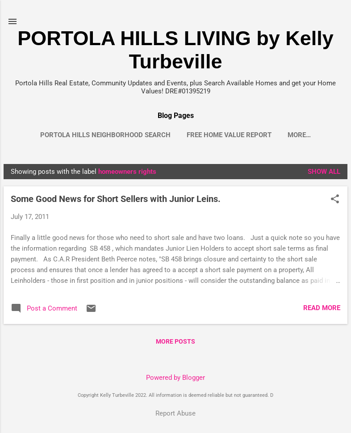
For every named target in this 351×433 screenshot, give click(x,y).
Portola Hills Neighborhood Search (105, 135)
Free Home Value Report (229, 135)
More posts (175, 341)
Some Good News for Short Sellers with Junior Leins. (116, 198)
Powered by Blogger (175, 378)
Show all (324, 172)
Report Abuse (175, 413)
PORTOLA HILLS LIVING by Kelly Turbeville (175, 50)
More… (299, 135)
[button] (335, 199)
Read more (321, 308)
